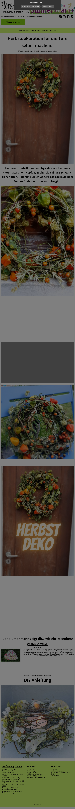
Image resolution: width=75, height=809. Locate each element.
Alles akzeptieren (48, 6)
